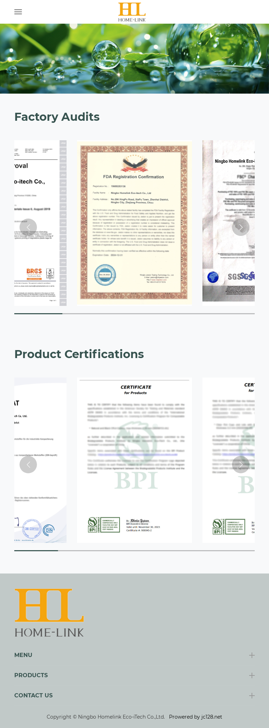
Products (31, 675)
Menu (23, 655)
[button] (240, 227)
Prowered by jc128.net (195, 717)
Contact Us (33, 695)
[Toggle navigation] (18, 12)
